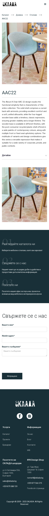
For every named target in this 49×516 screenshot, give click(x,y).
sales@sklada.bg (9, 481)
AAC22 (5, 19)
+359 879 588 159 (10, 486)
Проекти (6, 439)
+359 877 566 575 (34, 483)
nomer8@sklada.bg (35, 478)
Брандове (7, 445)
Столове (33, 15)
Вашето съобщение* (11, 347)
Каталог (5, 15)
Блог (29, 439)
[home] (13, 4)
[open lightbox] (24, 53)
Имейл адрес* (8, 336)
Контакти (31, 445)
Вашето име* (8, 325)
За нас (30, 434)
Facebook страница (35, 488)
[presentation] (22, 364)
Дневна (19, 15)
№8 (28, 450)
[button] (44, 4)
